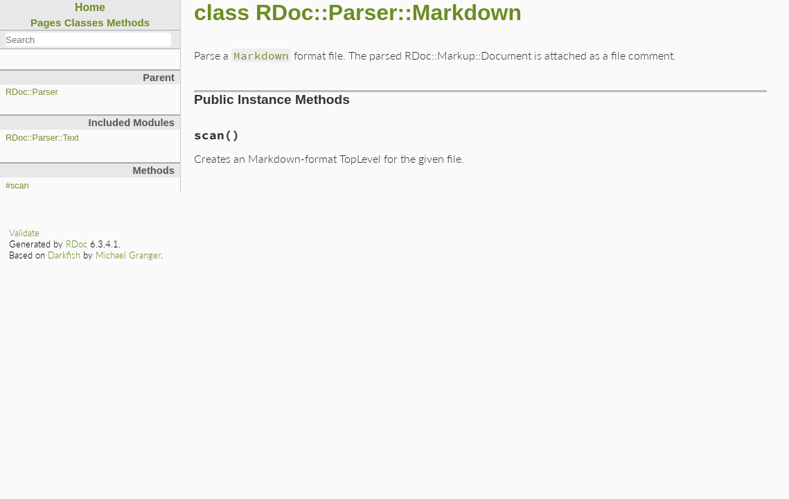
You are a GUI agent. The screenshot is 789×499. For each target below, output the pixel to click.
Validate (24, 232)
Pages (46, 22)
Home (90, 7)
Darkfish (64, 255)
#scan (17, 186)
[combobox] (88, 39)
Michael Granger (128, 255)
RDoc (76, 244)
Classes (84, 22)
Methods (128, 22)
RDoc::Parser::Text (42, 138)
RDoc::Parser (32, 92)
